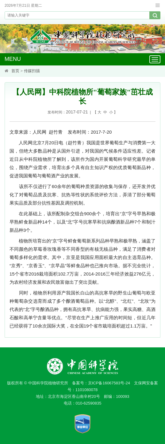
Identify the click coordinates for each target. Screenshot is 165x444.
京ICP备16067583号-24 (109, 383)
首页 (15, 70)
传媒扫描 (32, 70)
